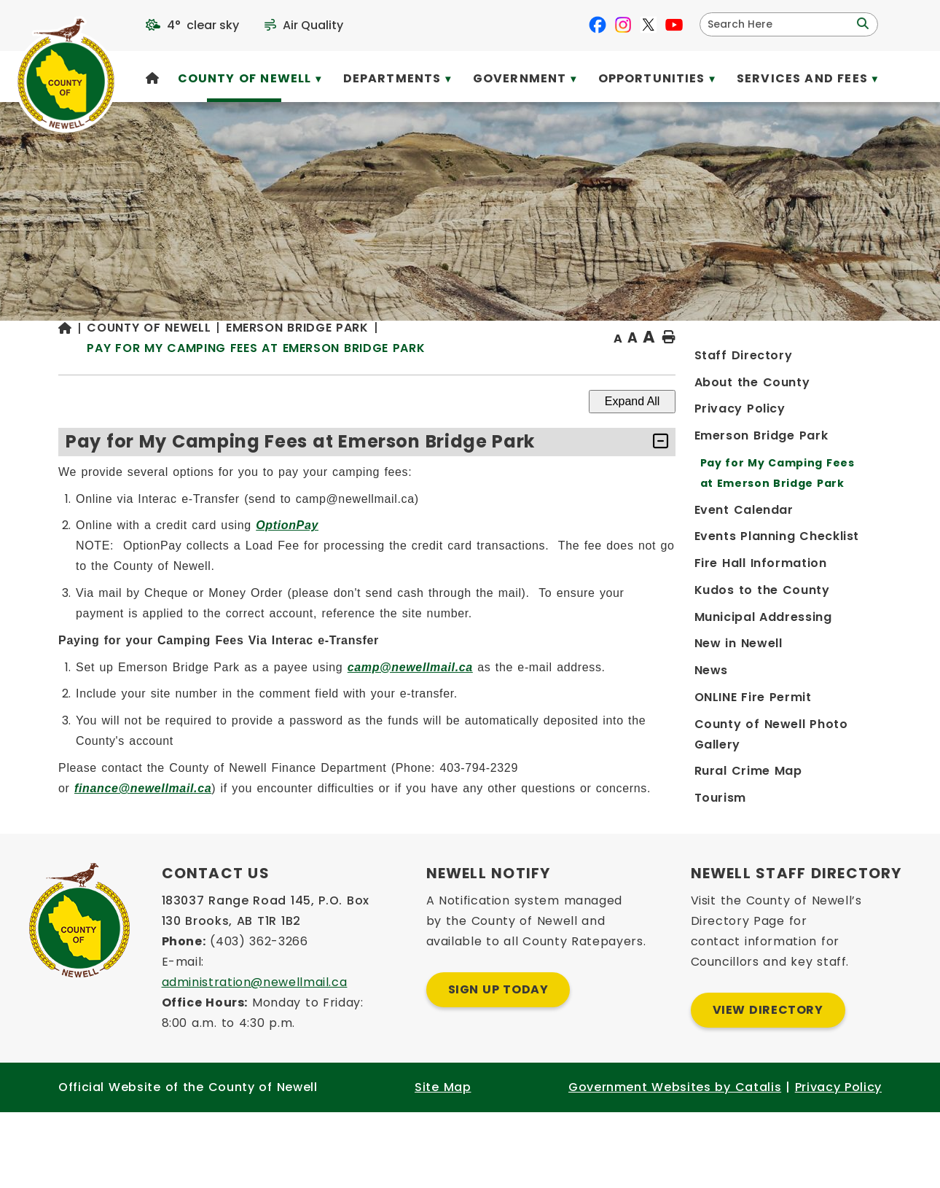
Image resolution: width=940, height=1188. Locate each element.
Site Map (443, 1157)
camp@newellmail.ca (645, 696)
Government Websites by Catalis (674, 1157)
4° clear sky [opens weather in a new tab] (203, 25)
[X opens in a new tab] (648, 25)
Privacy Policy (838, 1157)
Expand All (809, 430)
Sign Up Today (498, 1059)
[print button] (846, 366)
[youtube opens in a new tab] (674, 25)
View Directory (768, 1079)
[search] (779, 24)
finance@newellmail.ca (377, 817)
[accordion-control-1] (834, 471)
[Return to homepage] (308, 367)
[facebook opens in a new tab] (597, 25)
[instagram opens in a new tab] (623, 25)
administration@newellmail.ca (255, 1052)
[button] (861, 24)
